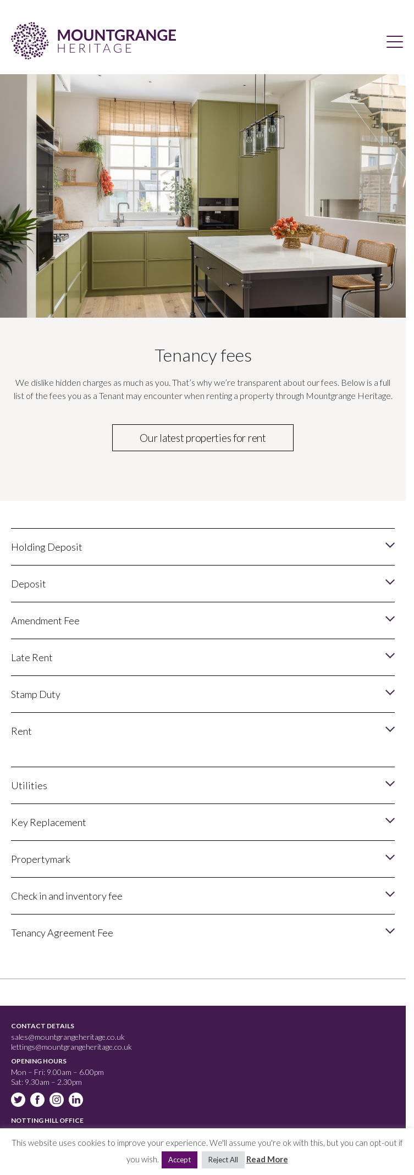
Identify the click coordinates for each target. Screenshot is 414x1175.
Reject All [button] (223, 1159)
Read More (267, 1159)
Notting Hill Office (47, 1120)
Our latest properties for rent (203, 437)
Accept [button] (179, 1159)
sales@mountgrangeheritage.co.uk (68, 1036)
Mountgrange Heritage (93, 40)
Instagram (57, 1101)
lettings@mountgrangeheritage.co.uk (71, 1046)
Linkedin (77, 1101)
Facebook (38, 1101)
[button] (203, 546)
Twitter (19, 1101)
